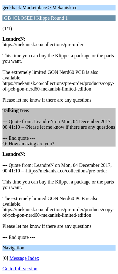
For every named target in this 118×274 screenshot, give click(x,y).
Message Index (24, 258)
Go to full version (19, 268)
